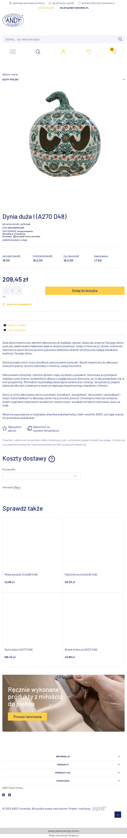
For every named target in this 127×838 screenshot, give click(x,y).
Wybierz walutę (10, 74)
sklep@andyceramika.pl (74, 7)
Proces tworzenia (27, 716)
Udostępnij (8, 487)
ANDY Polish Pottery (12, 787)
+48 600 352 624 (46, 7)
